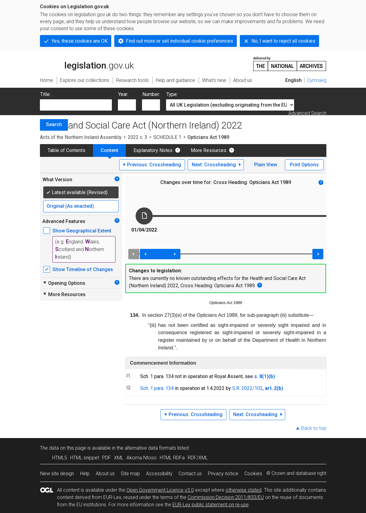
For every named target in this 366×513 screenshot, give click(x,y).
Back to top (313, 428)
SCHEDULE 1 (167, 137)
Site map (130, 473)
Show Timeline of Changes (82, 269)
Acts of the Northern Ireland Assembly (81, 137)
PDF (106, 458)
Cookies (253, 473)
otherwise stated (243, 490)
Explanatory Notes (152, 150)
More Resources (208, 150)
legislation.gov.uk (87, 63)
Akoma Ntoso (141, 458)
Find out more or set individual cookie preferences (179, 41)
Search (54, 124)
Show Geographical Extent (81, 231)
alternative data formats (150, 448)
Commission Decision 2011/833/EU (226, 497)
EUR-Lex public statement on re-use (210, 505)
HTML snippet (84, 458)
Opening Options (63, 283)
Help (85, 473)
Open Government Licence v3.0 (160, 490)
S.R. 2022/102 (247, 388)
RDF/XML (198, 458)
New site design (57, 473)
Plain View (265, 165)
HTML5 (59, 458)
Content (109, 150)
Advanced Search (307, 113)
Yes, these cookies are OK (80, 41)
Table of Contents (66, 150)
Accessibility (159, 473)
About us (105, 473)
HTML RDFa (172, 458)
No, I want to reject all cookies (283, 41)
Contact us (190, 473)
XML (118, 458)
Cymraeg (316, 80)
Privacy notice (223, 473)
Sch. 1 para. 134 (157, 388)
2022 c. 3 (137, 137)
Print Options (304, 165)
